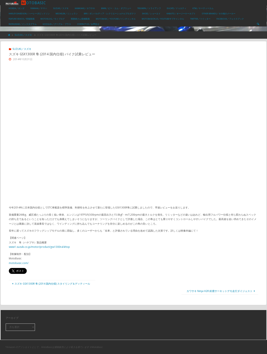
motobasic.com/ (18, 263)
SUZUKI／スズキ (23, 34)
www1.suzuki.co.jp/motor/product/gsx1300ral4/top (39, 247)
